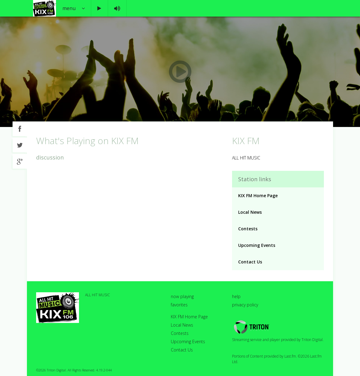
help (236, 296)
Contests (247, 229)
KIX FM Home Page (258, 195)
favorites (179, 305)
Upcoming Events (256, 245)
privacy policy (245, 305)
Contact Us (250, 262)
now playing (182, 296)
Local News (250, 212)
